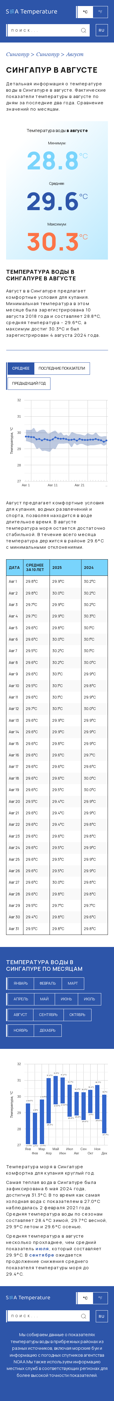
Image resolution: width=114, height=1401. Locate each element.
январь (21, 983)
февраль (48, 983)
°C (85, 11)
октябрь (77, 1014)
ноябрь (21, 1030)
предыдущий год (29, 383)
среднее (20, 368)
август (20, 1014)
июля (42, 1248)
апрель (21, 999)
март (73, 983)
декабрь (47, 1030)
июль (89, 999)
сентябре (41, 1255)
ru (102, 1316)
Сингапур (17, 54)
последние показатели (62, 368)
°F (100, 11)
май (44, 999)
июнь (66, 999)
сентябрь (48, 1014)
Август (75, 54)
